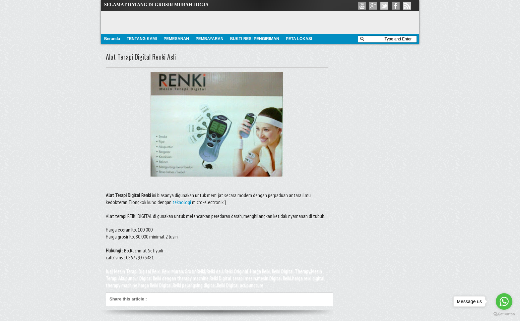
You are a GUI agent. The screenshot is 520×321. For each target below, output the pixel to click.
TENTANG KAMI (142, 38)
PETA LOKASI (299, 38)
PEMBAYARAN (210, 38)
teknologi (181, 202)
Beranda (112, 38)
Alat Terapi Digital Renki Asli (141, 57)
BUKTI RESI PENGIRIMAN (254, 38)
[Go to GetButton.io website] (504, 314)
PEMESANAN (176, 38)
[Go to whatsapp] (504, 301)
